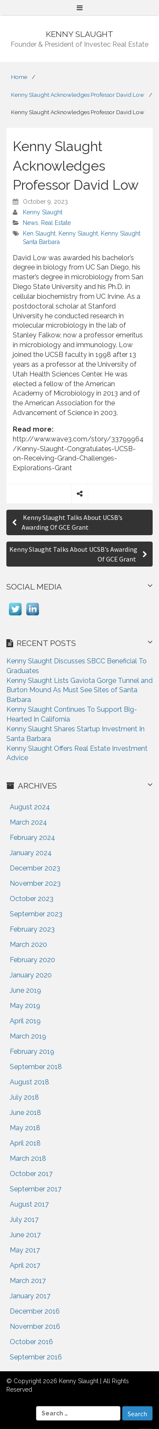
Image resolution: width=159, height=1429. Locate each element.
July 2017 (24, 1220)
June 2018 (25, 1113)
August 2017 (29, 1204)
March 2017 (28, 1281)
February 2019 (32, 1051)
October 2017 (31, 1174)
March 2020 (28, 945)
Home (19, 76)
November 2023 (35, 883)
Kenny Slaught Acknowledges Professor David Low (77, 94)
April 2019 (25, 1021)
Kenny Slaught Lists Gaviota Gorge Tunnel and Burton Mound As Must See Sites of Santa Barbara (79, 690)
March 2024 (28, 822)
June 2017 (25, 1235)
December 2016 (35, 1311)
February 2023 (32, 929)
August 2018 (29, 1082)
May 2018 (25, 1128)
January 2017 (30, 1296)
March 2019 (28, 1036)
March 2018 (28, 1158)
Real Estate (56, 222)
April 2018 (25, 1143)
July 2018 (24, 1097)
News (30, 222)
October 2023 (31, 899)
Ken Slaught (39, 233)
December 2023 (35, 868)
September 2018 (36, 1067)
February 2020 (32, 960)
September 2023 (36, 914)
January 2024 (31, 853)
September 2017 (35, 1189)
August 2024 (30, 807)
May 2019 (25, 1006)
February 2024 (32, 838)
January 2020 (31, 975)
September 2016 (36, 1357)
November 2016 (35, 1326)
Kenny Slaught (42, 212)
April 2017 (25, 1265)
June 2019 (25, 990)
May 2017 (25, 1250)
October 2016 (31, 1342)
